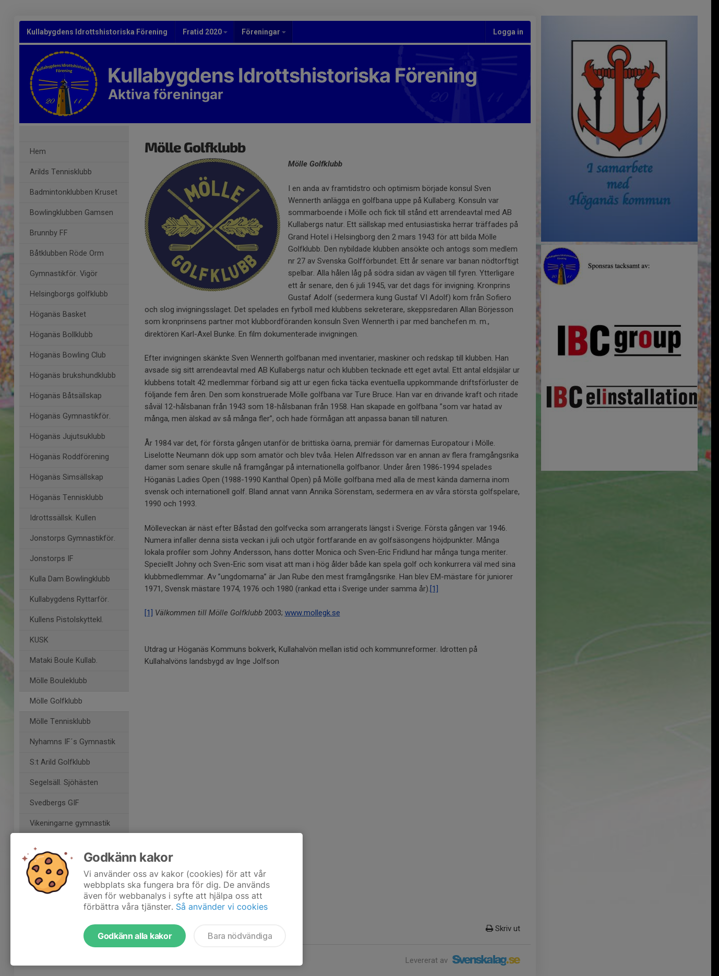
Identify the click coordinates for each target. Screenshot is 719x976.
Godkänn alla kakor (135, 936)
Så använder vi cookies (222, 906)
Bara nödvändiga (240, 936)
